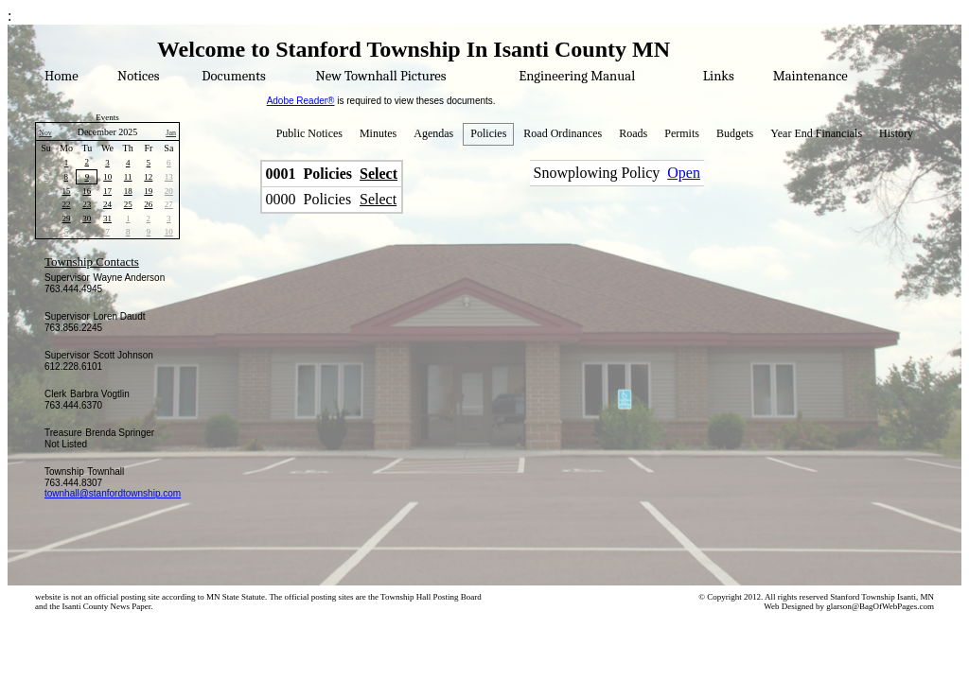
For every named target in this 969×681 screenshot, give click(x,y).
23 (86, 204)
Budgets (734, 133)
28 (46, 218)
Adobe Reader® (301, 101)
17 (107, 191)
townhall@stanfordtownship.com (112, 493)
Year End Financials (816, 133)
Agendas (433, 133)
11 (128, 177)
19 (148, 191)
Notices (138, 76)
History (896, 133)
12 (148, 177)
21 (46, 204)
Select (378, 174)
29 (66, 218)
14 (46, 191)
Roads (633, 133)
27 (169, 204)
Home (61, 76)
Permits (681, 133)
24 (107, 204)
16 (86, 191)
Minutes (378, 133)
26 (148, 204)
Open (683, 173)
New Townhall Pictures (381, 76)
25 (128, 204)
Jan (171, 133)
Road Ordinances (562, 133)
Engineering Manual (577, 76)
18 (128, 191)
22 (66, 204)
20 (169, 191)
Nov (45, 133)
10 (107, 177)
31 (107, 218)
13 (169, 177)
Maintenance (810, 76)
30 (46, 162)
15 (66, 191)
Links (718, 76)
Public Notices (309, 133)
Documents (233, 76)
